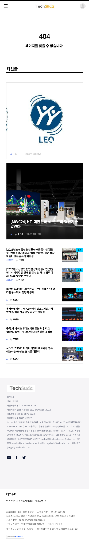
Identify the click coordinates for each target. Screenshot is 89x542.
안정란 (21, 260)
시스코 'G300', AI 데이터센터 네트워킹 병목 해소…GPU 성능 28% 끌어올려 (29, 350)
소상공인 (10, 260)
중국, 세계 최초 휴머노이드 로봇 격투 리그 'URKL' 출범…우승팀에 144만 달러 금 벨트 (29, 330)
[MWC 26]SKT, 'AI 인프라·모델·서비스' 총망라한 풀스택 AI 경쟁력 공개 (30, 290)
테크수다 (11, 494)
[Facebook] (16, 457)
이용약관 (10, 500)
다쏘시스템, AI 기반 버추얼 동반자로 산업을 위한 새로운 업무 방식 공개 (43, 144)
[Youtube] (9, 457)
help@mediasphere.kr (32, 523)
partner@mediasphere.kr (32, 519)
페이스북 (39, 500)
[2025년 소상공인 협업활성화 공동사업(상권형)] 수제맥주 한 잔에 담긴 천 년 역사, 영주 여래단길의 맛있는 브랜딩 (29, 273)
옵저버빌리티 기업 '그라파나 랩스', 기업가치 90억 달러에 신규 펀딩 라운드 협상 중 (29, 310)
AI (11, 154)
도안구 (20, 154)
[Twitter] (24, 457)
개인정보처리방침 (24, 500)
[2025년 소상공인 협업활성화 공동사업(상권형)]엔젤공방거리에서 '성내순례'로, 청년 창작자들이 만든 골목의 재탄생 (30, 253)
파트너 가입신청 (55, 523)
